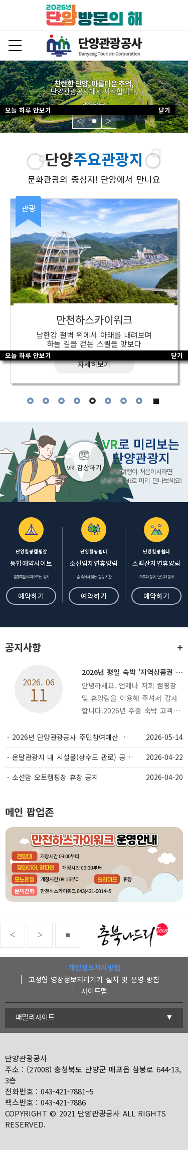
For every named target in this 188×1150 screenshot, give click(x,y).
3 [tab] (61, 401)
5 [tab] (92, 401)
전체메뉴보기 (15, 46)
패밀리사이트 (35, 1017)
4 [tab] (77, 401)
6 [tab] (108, 401)
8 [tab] (139, 401)
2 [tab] (46, 401)
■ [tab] (156, 401)
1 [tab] (30, 401)
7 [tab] (123, 401)
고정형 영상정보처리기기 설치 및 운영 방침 (94, 979)
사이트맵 (94, 991)
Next (108, 121)
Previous (79, 121)
